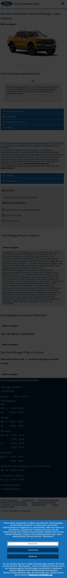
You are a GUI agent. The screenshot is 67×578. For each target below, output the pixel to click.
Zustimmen (33, 550)
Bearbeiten (33, 543)
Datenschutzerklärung (40, 574)
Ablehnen (33, 556)
